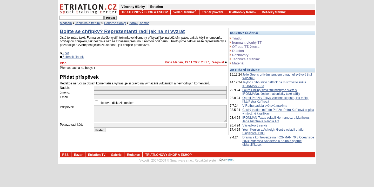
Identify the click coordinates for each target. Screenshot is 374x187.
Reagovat (219, 62)
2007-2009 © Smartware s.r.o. (172, 160)
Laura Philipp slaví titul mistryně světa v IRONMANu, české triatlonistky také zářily (271, 92)
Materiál (238, 63)
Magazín (66, 23)
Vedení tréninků (184, 12)
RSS (65, 155)
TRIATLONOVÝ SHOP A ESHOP (145, 12)
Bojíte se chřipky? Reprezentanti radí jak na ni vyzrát (122, 31)
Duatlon (238, 51)
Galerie (116, 155)
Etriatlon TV (96, 155)
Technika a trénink (88, 23)
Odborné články (115, 23)
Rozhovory (240, 55)
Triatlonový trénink (242, 12)
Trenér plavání (212, 12)
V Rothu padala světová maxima (264, 106)
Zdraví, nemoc (139, 23)
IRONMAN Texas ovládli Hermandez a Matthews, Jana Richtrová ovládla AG (276, 119)
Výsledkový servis (254, 125)
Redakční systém (215, 160)
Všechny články (133, 7)
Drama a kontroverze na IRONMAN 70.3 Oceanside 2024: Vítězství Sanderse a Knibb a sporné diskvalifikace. (278, 141)
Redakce (133, 155)
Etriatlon (156, 7)
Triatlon (237, 38)
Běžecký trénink (273, 12)
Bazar (78, 155)
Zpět (64, 53)
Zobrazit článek (72, 57)
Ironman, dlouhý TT (247, 42)
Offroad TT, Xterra (245, 47)
